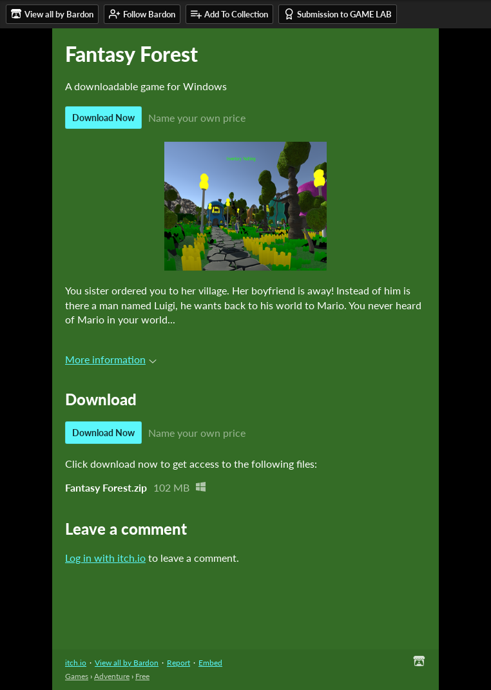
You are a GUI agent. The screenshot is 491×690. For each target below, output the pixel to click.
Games (76, 676)
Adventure (112, 676)
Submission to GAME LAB (338, 13)
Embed (210, 662)
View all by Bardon (127, 662)
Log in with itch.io (105, 557)
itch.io (75, 662)
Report (178, 662)
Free (142, 676)
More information (111, 359)
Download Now (103, 117)
